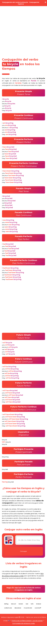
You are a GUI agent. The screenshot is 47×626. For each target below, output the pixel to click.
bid (27, 604)
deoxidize (18, 608)
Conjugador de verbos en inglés (23, 623)
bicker (21, 604)
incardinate (28, 608)
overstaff (38, 608)
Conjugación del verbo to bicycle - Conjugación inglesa (20, 3)
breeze (38, 604)
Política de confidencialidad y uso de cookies (27, 621)
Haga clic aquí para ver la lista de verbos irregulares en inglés (24, 589)
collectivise (8, 608)
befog (6, 604)
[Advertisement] (23, 30)
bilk (32, 604)
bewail (13, 604)
